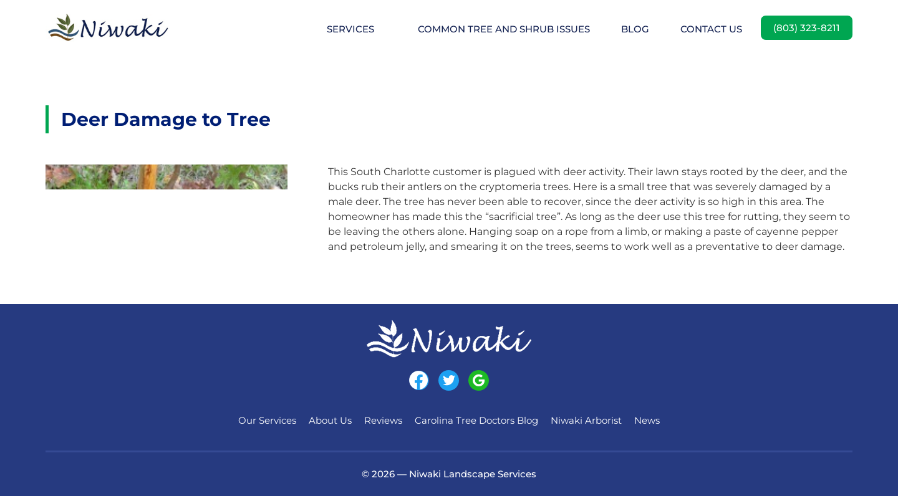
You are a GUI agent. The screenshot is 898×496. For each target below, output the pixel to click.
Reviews (383, 420)
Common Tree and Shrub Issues (504, 29)
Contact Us (711, 29)
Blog (635, 29)
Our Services (267, 420)
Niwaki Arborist (586, 420)
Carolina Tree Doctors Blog (476, 420)
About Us (330, 420)
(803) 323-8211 (806, 28)
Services (350, 29)
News (647, 420)
